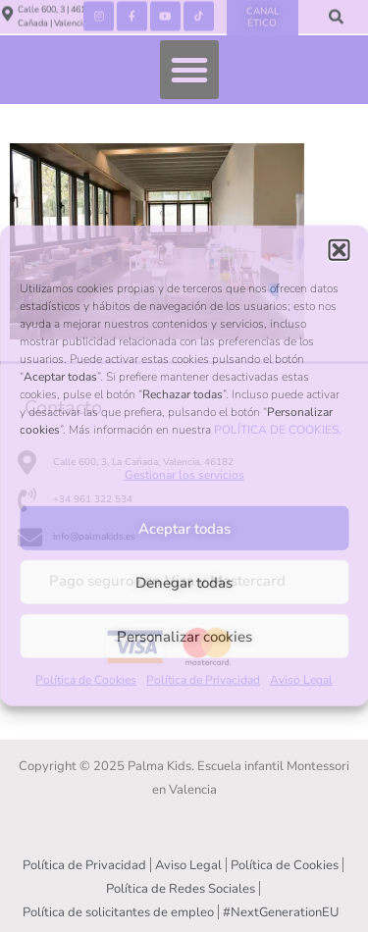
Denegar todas (184, 583)
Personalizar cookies (184, 637)
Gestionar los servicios (184, 475)
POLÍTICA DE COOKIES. (278, 430)
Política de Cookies (85, 680)
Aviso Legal (301, 680)
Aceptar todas (184, 529)
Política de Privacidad (203, 680)
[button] (338, 250)
